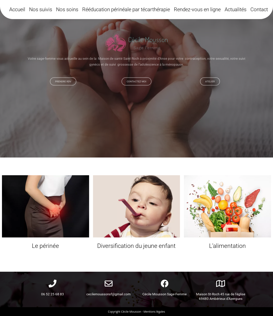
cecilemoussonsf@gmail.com (108, 294)
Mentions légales (154, 311)
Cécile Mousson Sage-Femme (164, 294)
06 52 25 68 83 (52, 294)
